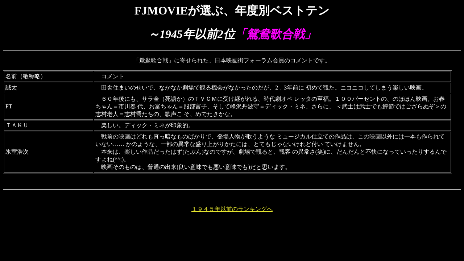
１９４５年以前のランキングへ (232, 209)
